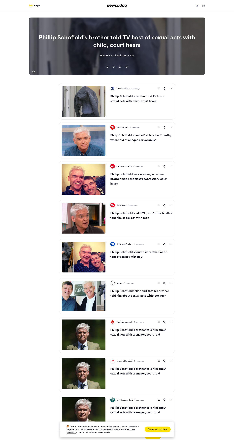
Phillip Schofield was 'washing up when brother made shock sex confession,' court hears (139, 178)
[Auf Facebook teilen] (107, 67)
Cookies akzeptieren (157, 429)
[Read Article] (83, 101)
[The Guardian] (33, 71)
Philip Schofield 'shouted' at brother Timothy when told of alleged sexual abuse (140, 137)
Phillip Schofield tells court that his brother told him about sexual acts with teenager (139, 293)
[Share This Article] (164, 88)
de (196, 5)
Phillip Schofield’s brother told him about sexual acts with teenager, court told (138, 332)
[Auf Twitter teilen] (113, 67)
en (203, 5)
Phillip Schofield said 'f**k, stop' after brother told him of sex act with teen (141, 215)
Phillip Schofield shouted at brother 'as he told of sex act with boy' (138, 254)
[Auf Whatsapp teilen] (120, 67)
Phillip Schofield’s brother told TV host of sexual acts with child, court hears (138, 98)
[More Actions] (170, 88)
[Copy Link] (126, 67)
